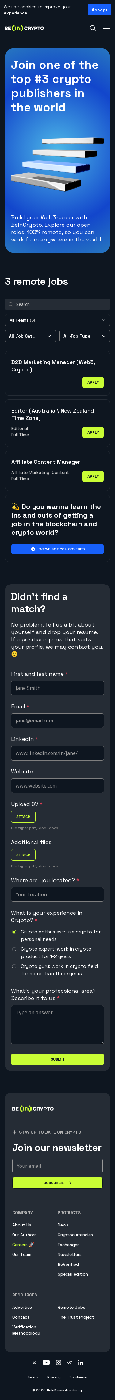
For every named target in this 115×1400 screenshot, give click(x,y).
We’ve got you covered (57, 549)
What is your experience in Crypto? (46, 916)
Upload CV (27, 804)
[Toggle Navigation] (106, 28)
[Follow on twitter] (34, 1363)
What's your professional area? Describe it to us (53, 994)
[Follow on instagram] (58, 1363)
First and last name (39, 673)
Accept (100, 10)
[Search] (93, 28)
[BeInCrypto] (33, 1116)
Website (22, 771)
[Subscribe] (57, 1183)
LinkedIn (24, 738)
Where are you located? (45, 880)
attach (23, 816)
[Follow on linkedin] (80, 1363)
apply (93, 382)
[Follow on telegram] (69, 1363)
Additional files (31, 842)
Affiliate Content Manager (45, 461)
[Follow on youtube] (46, 1363)
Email (20, 706)
